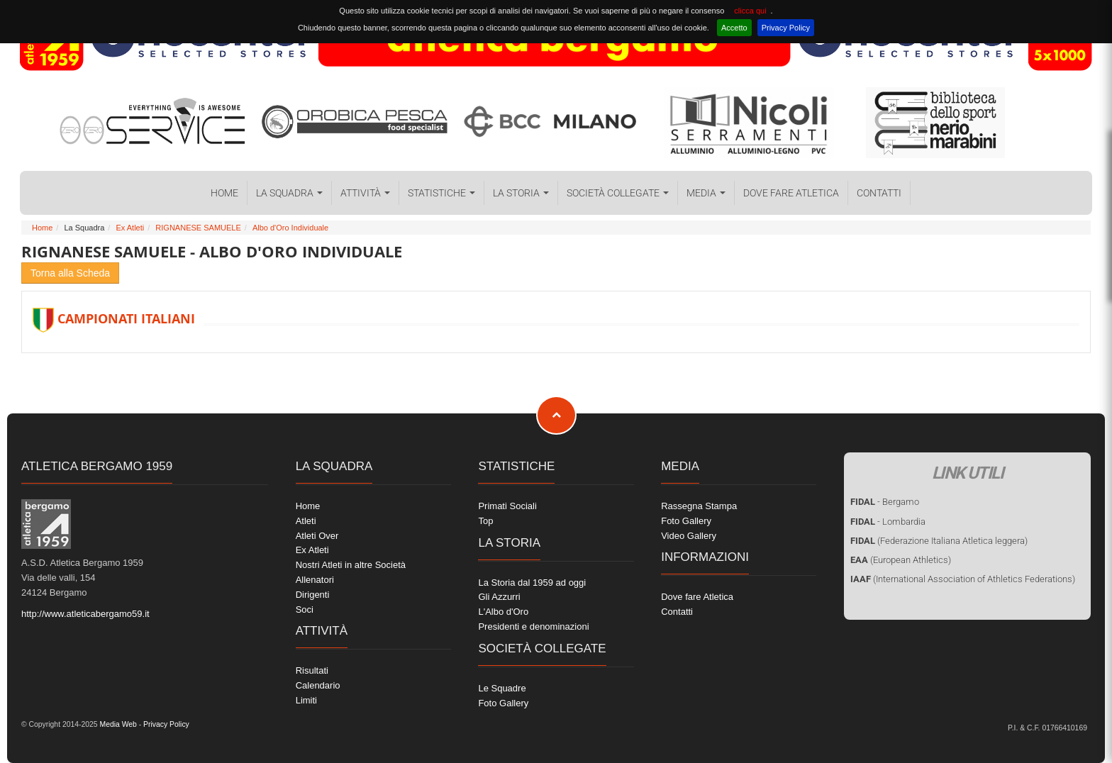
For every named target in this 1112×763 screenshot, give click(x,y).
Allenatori (315, 579)
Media (705, 193)
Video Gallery (688, 535)
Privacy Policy (786, 27)
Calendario (318, 685)
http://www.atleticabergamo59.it (85, 613)
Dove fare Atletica (791, 193)
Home (224, 193)
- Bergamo (884, 501)
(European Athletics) (900, 560)
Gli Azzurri (499, 596)
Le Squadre (502, 688)
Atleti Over (317, 535)
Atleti (306, 521)
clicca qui (750, 10)
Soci (304, 609)
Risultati (312, 670)
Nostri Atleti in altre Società (351, 564)
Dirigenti (313, 594)
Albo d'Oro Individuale (290, 227)
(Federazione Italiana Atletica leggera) (939, 540)
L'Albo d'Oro (503, 611)
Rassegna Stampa (699, 506)
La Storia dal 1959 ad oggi (532, 582)
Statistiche (441, 193)
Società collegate (618, 193)
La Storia (521, 193)
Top (485, 521)
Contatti (879, 193)
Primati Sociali (507, 506)
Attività (365, 193)
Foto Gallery (503, 703)
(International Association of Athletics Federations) (962, 579)
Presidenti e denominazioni (533, 626)
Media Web (117, 724)
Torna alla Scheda (70, 273)
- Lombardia (887, 521)
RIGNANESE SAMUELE (197, 227)
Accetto (734, 27)
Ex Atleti (130, 227)
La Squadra (289, 193)
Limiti (306, 700)
